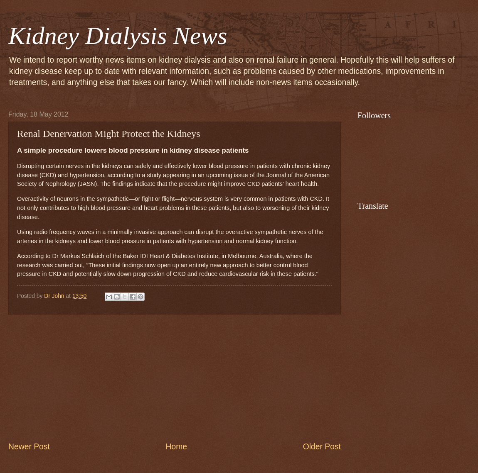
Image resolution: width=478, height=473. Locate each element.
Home (176, 446)
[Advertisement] (174, 377)
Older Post (322, 446)
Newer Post (29, 446)
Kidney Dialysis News (117, 35)
